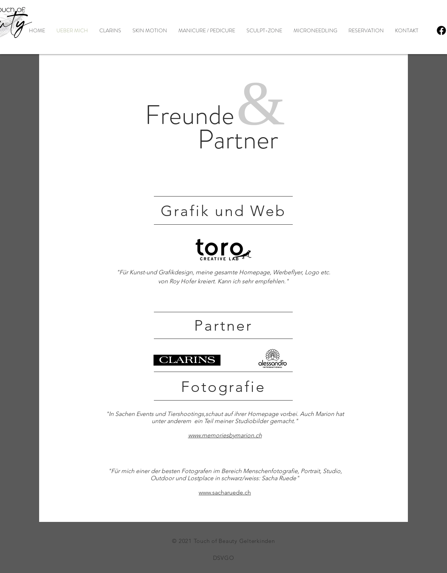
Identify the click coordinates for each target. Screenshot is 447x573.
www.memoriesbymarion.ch (225, 435)
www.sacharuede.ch (225, 492)
